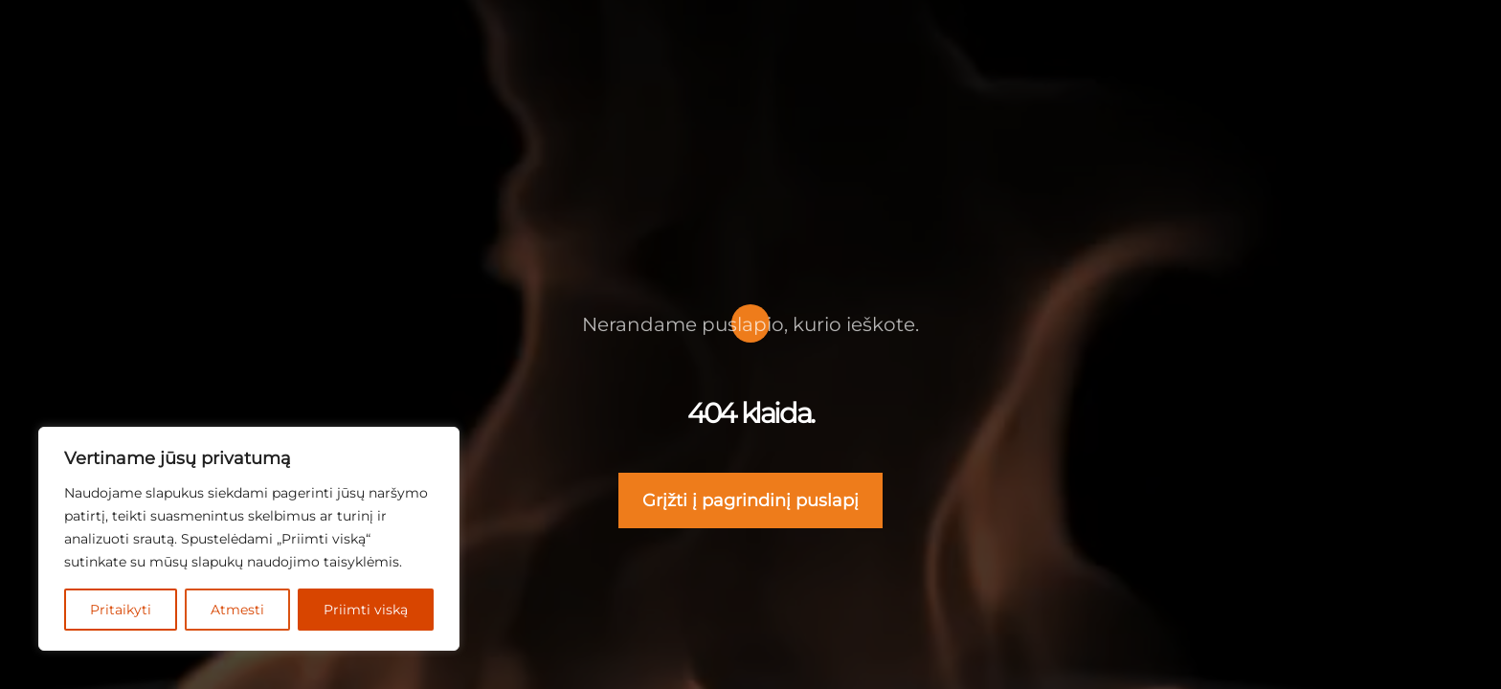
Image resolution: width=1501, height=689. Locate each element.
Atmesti (239, 609)
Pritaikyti (121, 609)
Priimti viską (366, 609)
